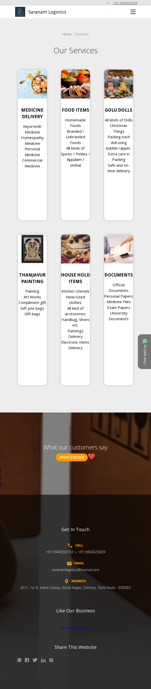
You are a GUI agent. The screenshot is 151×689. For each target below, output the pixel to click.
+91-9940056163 (59, 551)
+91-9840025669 (122, 3)
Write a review (71, 457)
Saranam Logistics (75, 627)
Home (67, 34)
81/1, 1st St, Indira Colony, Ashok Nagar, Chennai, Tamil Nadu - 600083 (76, 587)
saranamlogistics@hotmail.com (75, 569)
